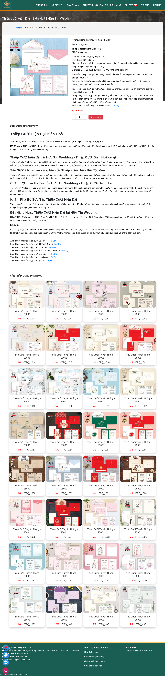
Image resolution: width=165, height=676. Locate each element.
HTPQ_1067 (26, 580)
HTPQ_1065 (26, 537)
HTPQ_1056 (26, 493)
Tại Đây (115, 105)
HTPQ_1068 (101, 580)
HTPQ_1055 (138, 449)
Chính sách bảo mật (93, 666)
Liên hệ (157, 5)
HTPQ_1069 (26, 624)
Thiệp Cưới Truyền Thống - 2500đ (27, 312)
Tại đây (51, 261)
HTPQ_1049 (26, 406)
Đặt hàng (95, 117)
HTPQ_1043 (26, 318)
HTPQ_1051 (101, 406)
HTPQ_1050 (63, 406)
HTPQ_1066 (138, 537)
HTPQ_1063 (101, 537)
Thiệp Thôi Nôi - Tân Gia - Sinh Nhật (102, 5)
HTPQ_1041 (138, 362)
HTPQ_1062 (63, 580)
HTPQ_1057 (63, 537)
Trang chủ (42, 5)
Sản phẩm (73, 5)
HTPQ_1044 (26, 362)
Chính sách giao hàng (94, 657)
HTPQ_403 (64, 624)
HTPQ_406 (138, 624)
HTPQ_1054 (101, 449)
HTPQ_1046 (101, 362)
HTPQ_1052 (138, 406)
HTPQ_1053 (26, 449)
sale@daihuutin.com (20, 660)
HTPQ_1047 (63, 318)
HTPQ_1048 (101, 318)
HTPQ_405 (101, 624)
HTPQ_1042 (138, 318)
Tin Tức (145, 5)
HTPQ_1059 (63, 493)
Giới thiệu (57, 5)
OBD (25, 674)
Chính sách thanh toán (94, 661)
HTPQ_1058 (63, 449)
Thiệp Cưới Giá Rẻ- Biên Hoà (139, 650)
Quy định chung (91, 652)
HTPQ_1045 (63, 362)
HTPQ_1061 (101, 493)
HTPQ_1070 (138, 580)
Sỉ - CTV (131, 5)
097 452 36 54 (22, 657)
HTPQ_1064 (138, 493)
